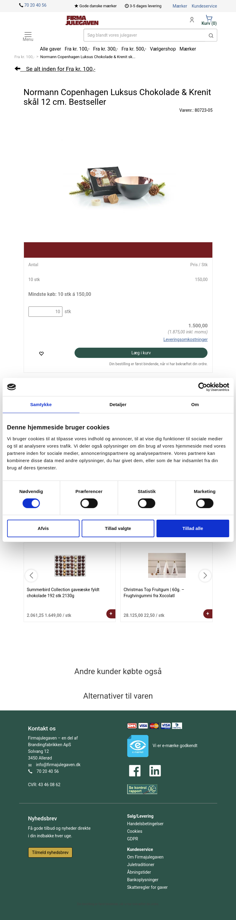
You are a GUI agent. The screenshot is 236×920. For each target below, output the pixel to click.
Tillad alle (192, 528)
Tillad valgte (118, 528)
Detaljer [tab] (118, 404)
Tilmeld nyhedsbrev (50, 852)
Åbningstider (139, 872)
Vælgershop (163, 49)
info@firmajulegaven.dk (58, 764)
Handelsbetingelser (145, 823)
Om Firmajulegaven (145, 857)
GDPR (132, 838)
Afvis (43, 528)
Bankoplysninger (142, 879)
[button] (211, 35)
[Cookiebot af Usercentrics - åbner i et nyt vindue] (202, 387)
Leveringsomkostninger (185, 339)
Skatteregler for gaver (147, 887)
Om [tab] (195, 404)
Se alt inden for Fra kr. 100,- (55, 68)
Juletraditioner (141, 864)
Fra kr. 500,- (133, 49)
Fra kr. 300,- (105, 49)
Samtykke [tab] (41, 404)
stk (67, 311)
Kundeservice (204, 6)
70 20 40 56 (35, 5)
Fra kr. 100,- (25, 57)
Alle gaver (50, 49)
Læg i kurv (141, 352)
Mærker (180, 6)
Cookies (134, 831)
